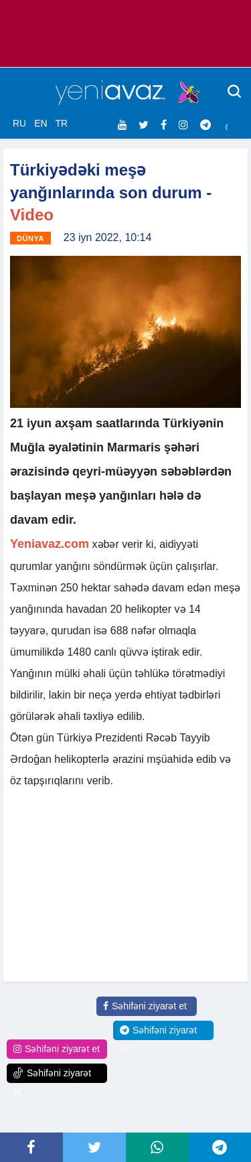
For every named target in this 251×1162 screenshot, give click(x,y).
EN (40, 123)
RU (19, 123)
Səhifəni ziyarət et (145, 1006)
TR (61, 123)
